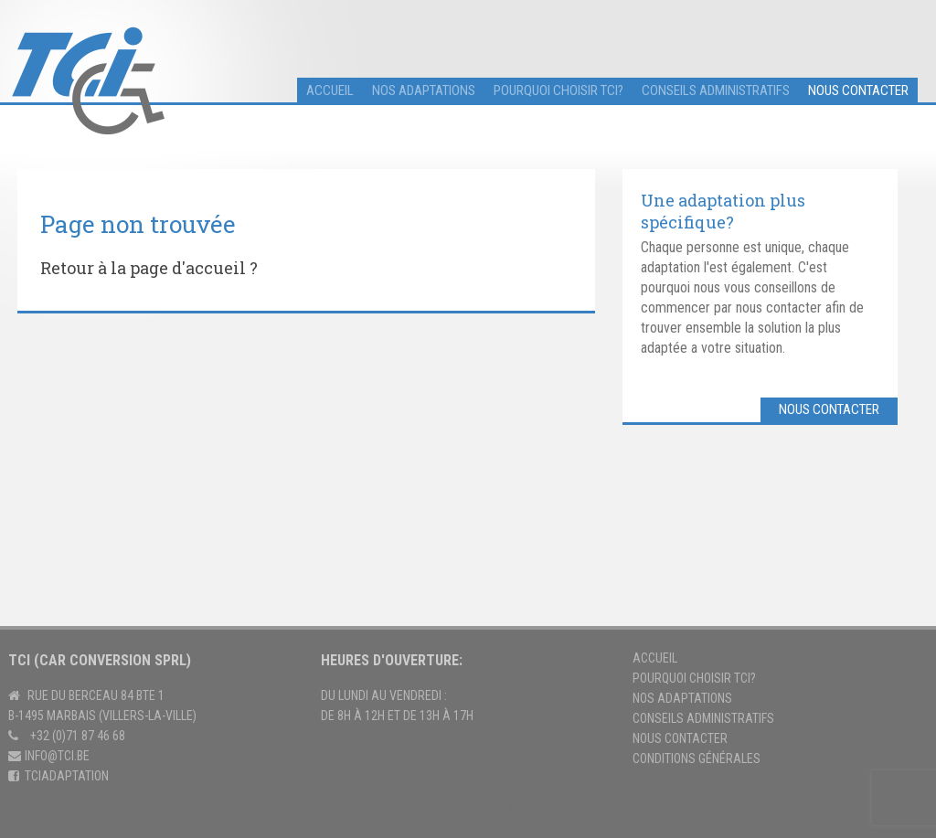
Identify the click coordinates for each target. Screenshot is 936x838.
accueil (330, 90)
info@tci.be (57, 755)
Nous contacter (858, 90)
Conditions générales (696, 758)
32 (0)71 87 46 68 (81, 735)
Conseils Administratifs (703, 718)
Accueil (655, 658)
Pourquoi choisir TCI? (558, 90)
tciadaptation (67, 776)
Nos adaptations (423, 90)
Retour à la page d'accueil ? (149, 268)
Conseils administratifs (716, 90)
